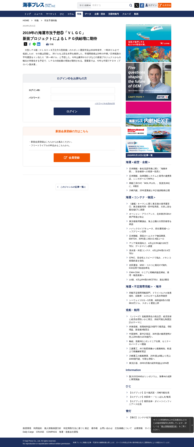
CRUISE (40, 432)
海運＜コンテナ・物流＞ (141, 197)
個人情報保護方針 (169, 426)
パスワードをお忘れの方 (105, 103)
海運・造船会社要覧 (68, 432)
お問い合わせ (106, 428)
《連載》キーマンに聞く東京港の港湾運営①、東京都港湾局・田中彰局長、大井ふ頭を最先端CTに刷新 (150, 207)
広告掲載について (123, 428)
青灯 (128, 411)
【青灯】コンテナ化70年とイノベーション (149, 417)
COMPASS (51, 432)
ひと (128, 386)
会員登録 (166, 5)
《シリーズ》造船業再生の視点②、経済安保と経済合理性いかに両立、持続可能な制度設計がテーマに (150, 319)
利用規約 (37, 428)
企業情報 (138, 428)
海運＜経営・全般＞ (138, 162)
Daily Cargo (28, 432)
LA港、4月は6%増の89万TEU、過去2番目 (149, 279)
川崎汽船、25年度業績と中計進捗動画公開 (149, 190)
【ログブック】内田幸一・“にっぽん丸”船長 (150, 397)
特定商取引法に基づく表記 (76, 428)
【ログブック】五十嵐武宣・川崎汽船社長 (149, 392)
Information (133, 370)
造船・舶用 (132, 310)
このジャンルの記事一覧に (73, 187)
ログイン (71, 111)
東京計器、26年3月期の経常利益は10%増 (149, 363)
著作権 (94, 428)
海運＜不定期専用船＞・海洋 (143, 286)
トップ (27, 14)
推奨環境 (27, 428)
